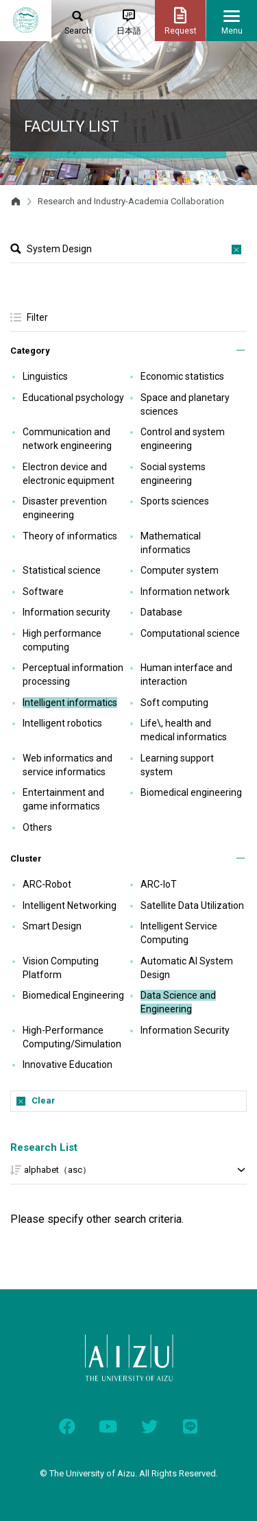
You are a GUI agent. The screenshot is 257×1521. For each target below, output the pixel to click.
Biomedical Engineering (73, 995)
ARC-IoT (158, 884)
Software (43, 591)
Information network (185, 591)
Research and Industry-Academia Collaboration (131, 201)
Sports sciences (174, 501)
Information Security (185, 1030)
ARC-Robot (47, 884)
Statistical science (62, 570)
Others (37, 827)
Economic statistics (182, 376)
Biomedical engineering (191, 792)
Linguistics (45, 376)
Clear (44, 1100)
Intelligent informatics (70, 702)
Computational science (190, 633)
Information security (66, 612)
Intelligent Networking (70, 905)
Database (161, 612)
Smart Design (52, 926)
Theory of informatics (70, 536)
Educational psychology (73, 397)
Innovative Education (67, 1064)
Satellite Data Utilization (192, 905)
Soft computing (174, 702)
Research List (43, 1147)
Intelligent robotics (62, 723)
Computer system (179, 570)
